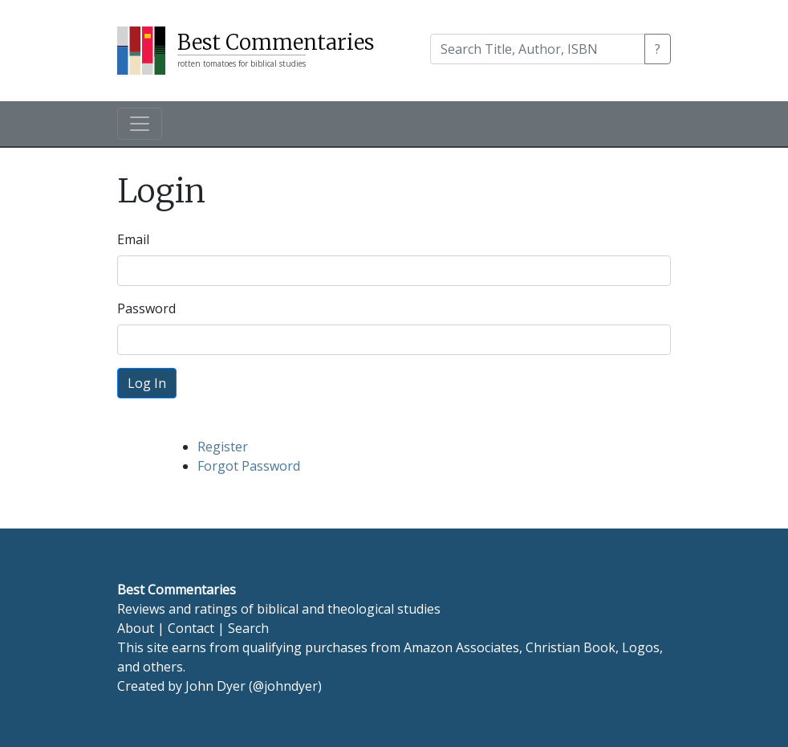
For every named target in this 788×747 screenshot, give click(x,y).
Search (248, 628)
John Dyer (215, 686)
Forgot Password (248, 466)
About (135, 628)
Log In (147, 383)
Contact (191, 628)
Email (133, 239)
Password (146, 308)
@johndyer (285, 686)
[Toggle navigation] (139, 124)
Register (222, 446)
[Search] (537, 49)
